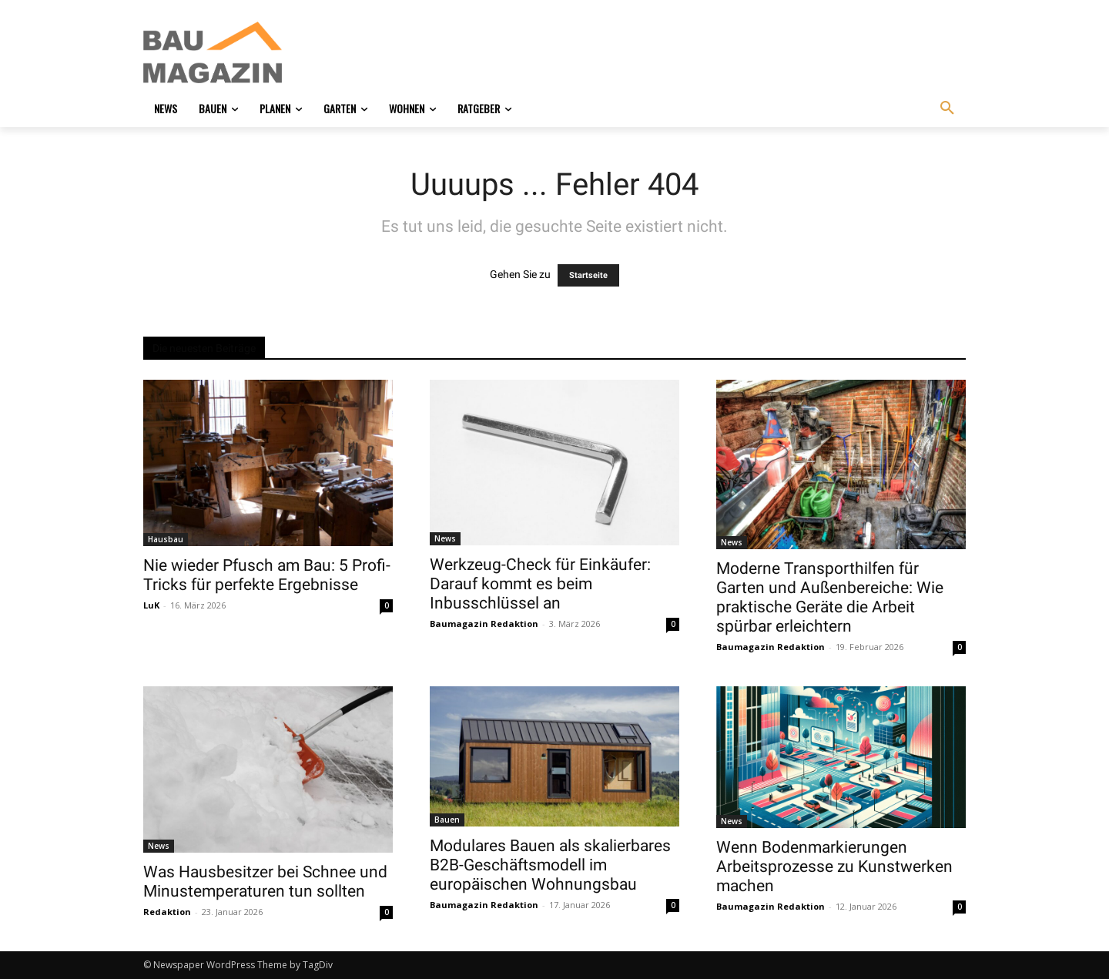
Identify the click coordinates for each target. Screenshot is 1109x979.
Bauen (447, 819)
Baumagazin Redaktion (484, 623)
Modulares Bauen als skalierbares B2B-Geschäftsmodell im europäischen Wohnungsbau (550, 865)
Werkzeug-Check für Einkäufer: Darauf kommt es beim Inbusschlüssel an (540, 583)
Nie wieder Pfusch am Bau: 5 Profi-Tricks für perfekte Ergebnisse (266, 575)
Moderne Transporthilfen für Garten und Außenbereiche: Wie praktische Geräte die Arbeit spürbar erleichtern (829, 597)
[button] (947, 108)
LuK (151, 605)
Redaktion (167, 911)
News (445, 538)
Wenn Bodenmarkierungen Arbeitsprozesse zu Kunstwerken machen (834, 866)
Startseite (588, 275)
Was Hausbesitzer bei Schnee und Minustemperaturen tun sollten (265, 881)
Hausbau (165, 539)
